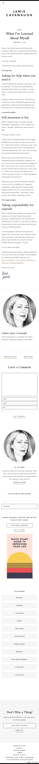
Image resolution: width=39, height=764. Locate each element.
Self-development (19, 659)
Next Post (28, 357)
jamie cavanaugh (19, 13)
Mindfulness (19, 644)
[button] (3, 3)
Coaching (19, 613)
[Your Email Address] (20, 525)
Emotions (19, 628)
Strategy (19, 667)
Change (19, 605)
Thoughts (19, 675)
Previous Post (10, 357)
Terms (19, 752)
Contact (19, 748)
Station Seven (26, 759)
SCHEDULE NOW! (19, 482)
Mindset (19, 652)
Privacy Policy (19, 755)
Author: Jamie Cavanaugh (14, 333)
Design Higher (20, 750)
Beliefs (19, 597)
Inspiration (19, 636)
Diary (19, 30)
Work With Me (19, 746)
